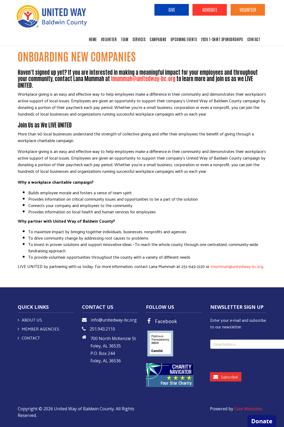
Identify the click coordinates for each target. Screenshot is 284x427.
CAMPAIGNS (158, 39)
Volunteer (248, 9)
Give (171, 9)
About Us (32, 320)
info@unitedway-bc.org (114, 320)
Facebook (166, 321)
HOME (93, 39)
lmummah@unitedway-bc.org (143, 78)
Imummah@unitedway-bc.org (236, 266)
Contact (31, 338)
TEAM (124, 39)
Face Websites (248, 409)
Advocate (209, 9)
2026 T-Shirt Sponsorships (222, 39)
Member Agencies (40, 329)
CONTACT (253, 39)
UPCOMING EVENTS (184, 39)
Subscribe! (225, 376)
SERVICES (138, 39)
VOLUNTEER (109, 39)
